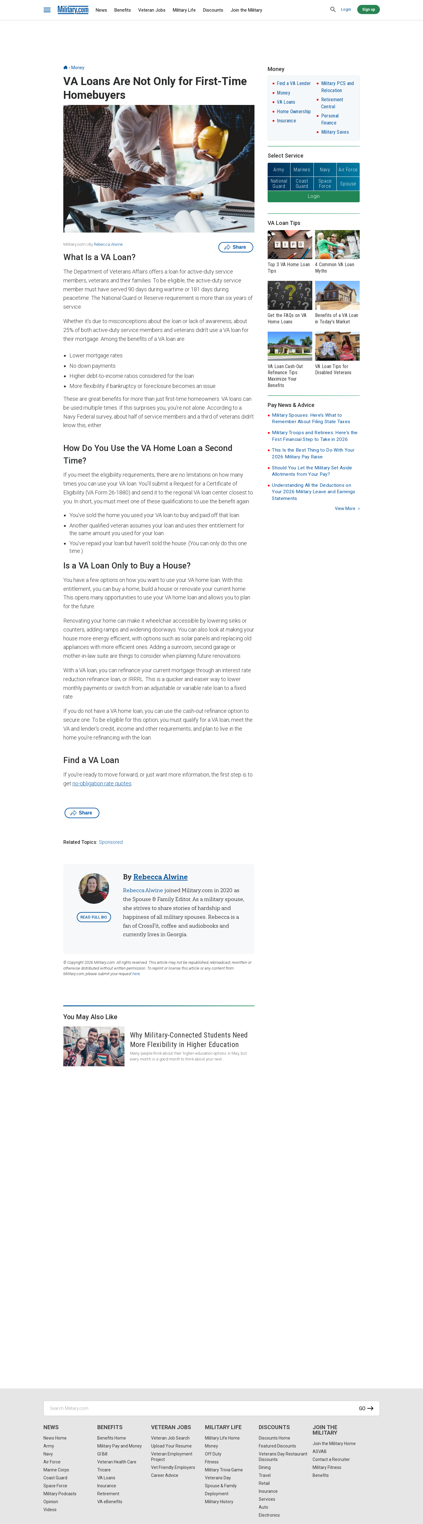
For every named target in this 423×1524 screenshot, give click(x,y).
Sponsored (111, 842)
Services (267, 1499)
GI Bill (102, 1453)
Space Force (55, 1485)
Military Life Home (222, 1438)
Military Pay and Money (119, 1446)
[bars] (47, 10)
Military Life (184, 10)
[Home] (65, 67)
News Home (55, 1438)
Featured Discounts (277, 1446)
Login (346, 9)
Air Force (52, 1461)
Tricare (104, 1469)
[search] (333, 10)
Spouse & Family (221, 1485)
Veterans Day (218, 1477)
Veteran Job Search (170, 1438)
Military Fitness (327, 1467)
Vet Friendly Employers (173, 1467)
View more (345, 508)
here (136, 973)
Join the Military (246, 10)
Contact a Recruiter (331, 1459)
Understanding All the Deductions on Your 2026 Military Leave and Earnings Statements (313, 492)
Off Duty (213, 1453)
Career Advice (164, 1475)
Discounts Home (274, 1438)
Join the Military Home (334, 1443)
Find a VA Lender (294, 83)
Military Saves (335, 132)
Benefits (122, 10)
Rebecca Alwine (108, 244)
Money (77, 67)
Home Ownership (294, 111)
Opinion (50, 1501)
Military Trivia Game (224, 1469)
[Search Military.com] (211, 1408)
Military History (219, 1501)
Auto (263, 1507)
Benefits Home (111, 1438)
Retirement (108, 1493)
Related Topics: (80, 842)
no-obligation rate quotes (102, 783)
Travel (265, 1475)
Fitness (212, 1461)
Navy (48, 1453)
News (101, 10)
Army (48, 1446)
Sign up (368, 9)
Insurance (286, 121)
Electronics (269, 1515)
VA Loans (286, 102)
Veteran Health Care (116, 1461)
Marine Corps (56, 1469)
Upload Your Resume (171, 1446)
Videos (50, 1509)
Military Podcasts (59, 1493)
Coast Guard (55, 1477)
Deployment (216, 1493)
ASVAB (320, 1451)
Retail (264, 1483)
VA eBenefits (109, 1501)
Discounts (213, 10)
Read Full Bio (93, 917)
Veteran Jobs (151, 10)
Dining (265, 1467)
